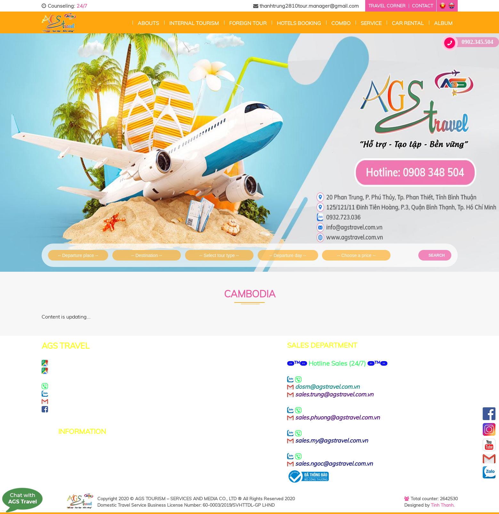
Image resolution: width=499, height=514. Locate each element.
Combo (340, 23)
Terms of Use (75, 457)
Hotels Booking (299, 23)
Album (443, 23)
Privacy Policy (76, 449)
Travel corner (387, 6)
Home (128, 22)
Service (371, 23)
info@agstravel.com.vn (91, 401)
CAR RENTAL (408, 23)
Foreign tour (248, 23)
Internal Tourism (194, 23)
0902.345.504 (470, 42)
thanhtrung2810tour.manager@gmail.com (306, 6)
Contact (422, 6)
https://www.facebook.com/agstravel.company (126, 409)
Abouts (148, 23)
